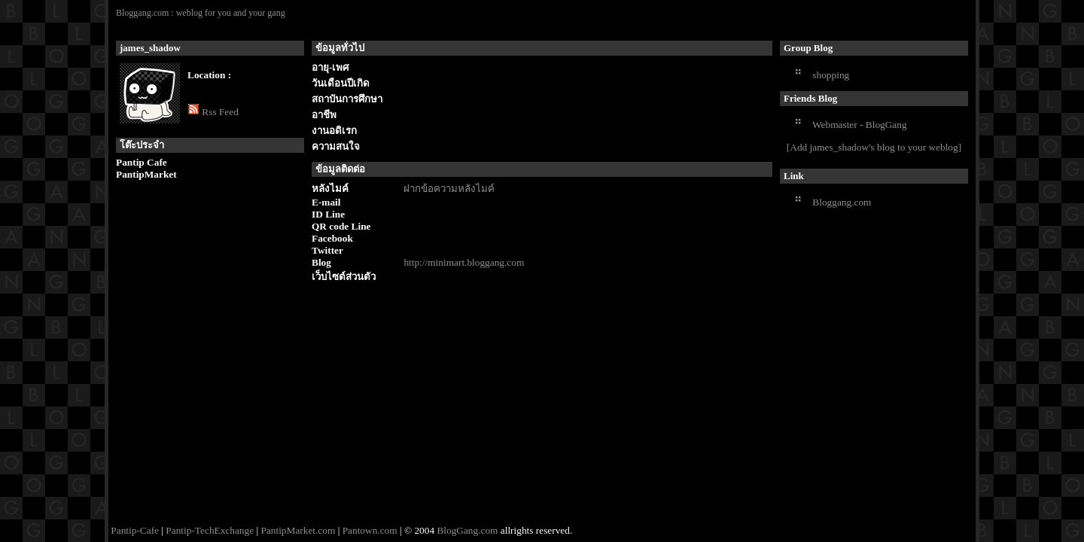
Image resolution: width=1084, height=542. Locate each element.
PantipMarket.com (297, 530)
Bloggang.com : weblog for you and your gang (200, 13)
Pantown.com (370, 530)
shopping (830, 75)
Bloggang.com (841, 202)
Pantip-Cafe (135, 530)
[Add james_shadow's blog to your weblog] (874, 147)
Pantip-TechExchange (210, 530)
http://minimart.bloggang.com (463, 262)
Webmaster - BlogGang (859, 124)
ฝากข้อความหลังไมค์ (449, 188)
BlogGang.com (467, 530)
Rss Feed (220, 111)
